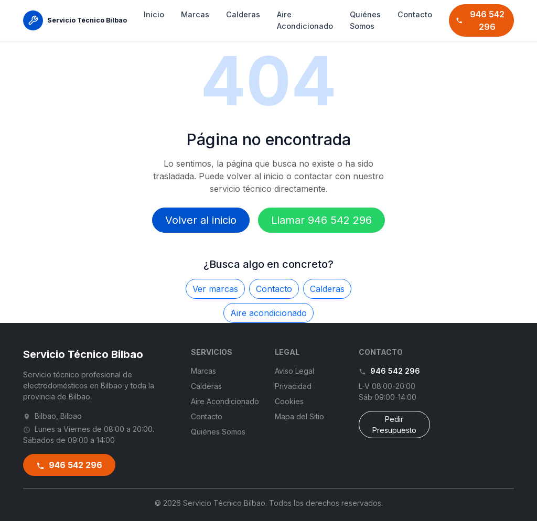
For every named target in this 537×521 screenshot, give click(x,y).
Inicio (154, 14)
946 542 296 (480, 20)
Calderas (243, 14)
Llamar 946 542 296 (321, 220)
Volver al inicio (201, 220)
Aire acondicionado (268, 313)
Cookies (289, 401)
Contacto (415, 14)
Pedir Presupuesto (394, 425)
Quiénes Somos (365, 20)
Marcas (195, 14)
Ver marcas (215, 289)
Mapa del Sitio (299, 416)
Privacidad (293, 386)
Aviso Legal (294, 370)
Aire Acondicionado (305, 20)
